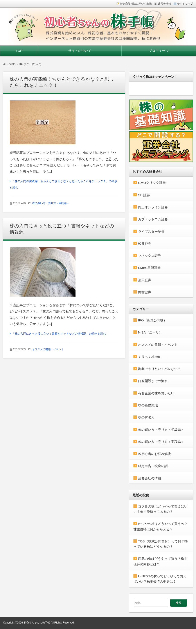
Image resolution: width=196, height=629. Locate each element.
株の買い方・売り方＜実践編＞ (50, 203)
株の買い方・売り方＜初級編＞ (161, 429)
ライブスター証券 (151, 231)
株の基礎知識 (148, 405)
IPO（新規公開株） (152, 320)
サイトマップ (185, 3)
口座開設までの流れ (153, 381)
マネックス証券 (149, 255)
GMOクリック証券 (152, 183)
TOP (19, 51)
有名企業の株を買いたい (156, 393)
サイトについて (79, 51)
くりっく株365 (149, 357)
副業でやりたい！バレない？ (159, 369)
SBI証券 (144, 195)
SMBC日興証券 (149, 268)
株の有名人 (146, 417)
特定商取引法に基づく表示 (136, 3)
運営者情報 (164, 3)
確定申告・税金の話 (153, 466)
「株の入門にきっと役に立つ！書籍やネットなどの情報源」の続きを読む (59, 333)
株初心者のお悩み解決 (154, 454)
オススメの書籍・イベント (48, 349)
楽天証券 (144, 280)
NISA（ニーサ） (150, 332)
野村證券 (144, 292)
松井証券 (144, 243)
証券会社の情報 (149, 478)
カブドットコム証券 (153, 219)
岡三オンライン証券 (153, 207)
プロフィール (159, 51)
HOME (9, 64)
